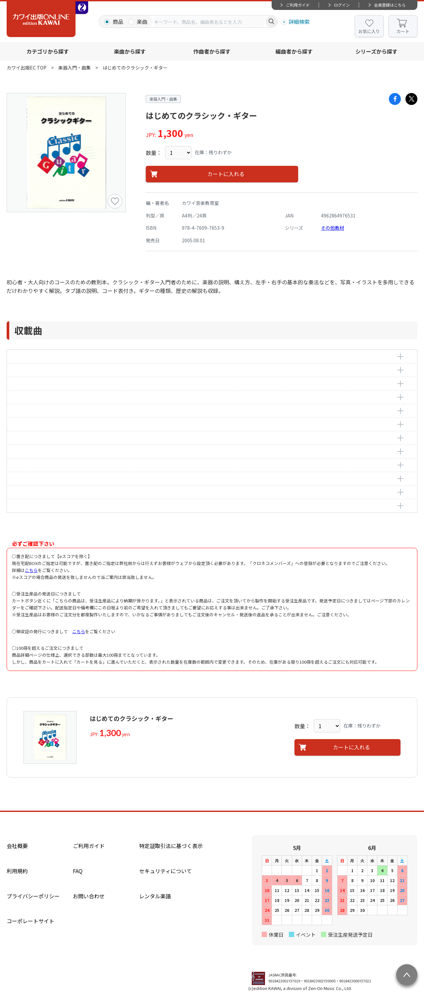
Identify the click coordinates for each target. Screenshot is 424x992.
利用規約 (17, 871)
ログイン (342, 5)
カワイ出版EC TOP (26, 67)
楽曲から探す (130, 51)
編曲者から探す (294, 51)
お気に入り (369, 31)
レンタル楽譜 (155, 896)
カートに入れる (225, 174)
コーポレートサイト (30, 921)
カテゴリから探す (47, 51)
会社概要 (17, 846)
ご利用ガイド (298, 5)
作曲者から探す (212, 51)
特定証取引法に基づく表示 (171, 846)
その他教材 (332, 227)
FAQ (77, 871)
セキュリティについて (165, 871)
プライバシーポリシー (33, 896)
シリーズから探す (376, 51)
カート (403, 31)
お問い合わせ (89, 896)
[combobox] (209, 21)
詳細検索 (299, 21)
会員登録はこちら (390, 5)
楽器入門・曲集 (74, 67)
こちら (31, 570)
